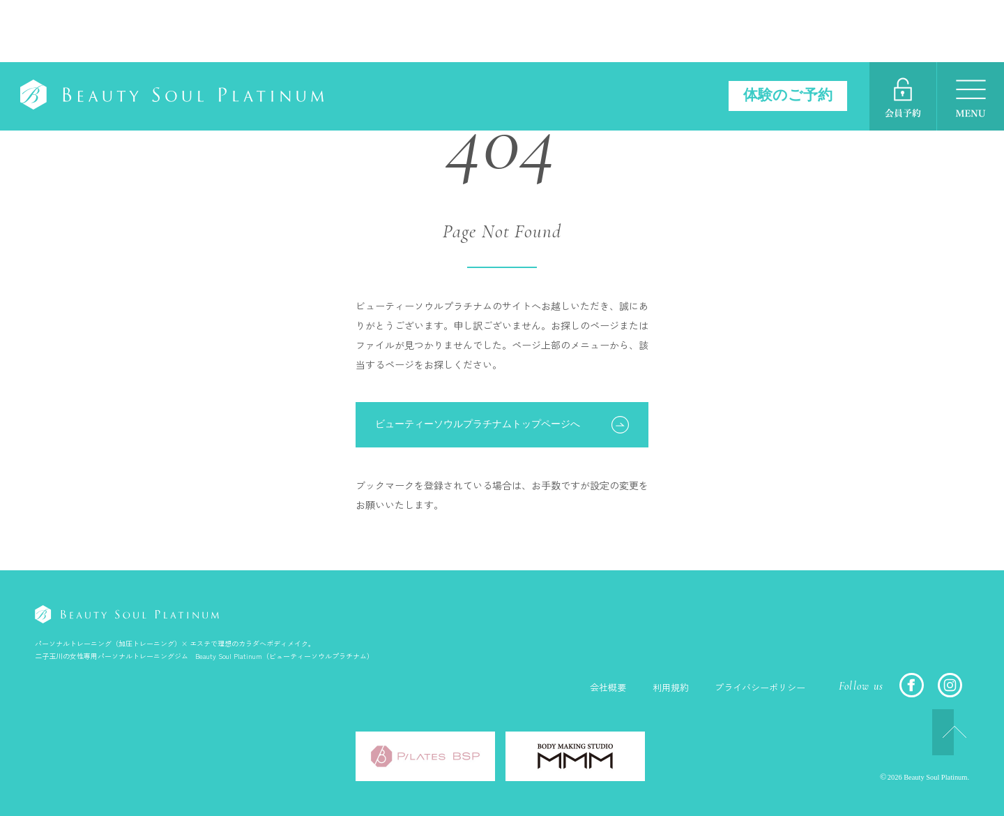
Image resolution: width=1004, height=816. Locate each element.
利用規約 (662, 688)
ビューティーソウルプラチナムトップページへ (477, 424)
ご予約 (902, 34)
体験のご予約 (785, 33)
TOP (930, 731)
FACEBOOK (911, 685)
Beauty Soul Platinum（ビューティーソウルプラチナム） (190, 34)
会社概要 (596, 688)
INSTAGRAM (950, 685)
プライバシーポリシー (756, 688)
